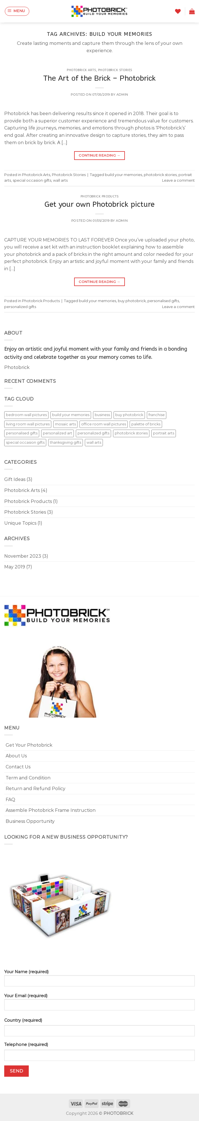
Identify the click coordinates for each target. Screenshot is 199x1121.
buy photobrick (132, 301)
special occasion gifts (32, 180)
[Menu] (17, 11)
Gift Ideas (14, 479)
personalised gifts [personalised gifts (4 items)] (21, 433)
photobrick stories (160, 175)
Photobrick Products (100, 196)
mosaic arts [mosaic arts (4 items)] (65, 424)
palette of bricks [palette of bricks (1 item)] (145, 424)
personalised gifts (163, 301)
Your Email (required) (99, 1004)
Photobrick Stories (115, 70)
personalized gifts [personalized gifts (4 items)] (93, 433)
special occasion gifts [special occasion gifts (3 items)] (25, 442)
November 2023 (22, 556)
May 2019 (14, 567)
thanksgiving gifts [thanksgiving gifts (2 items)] (65, 442)
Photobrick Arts (81, 70)
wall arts (60, 180)
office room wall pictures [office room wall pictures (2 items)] (103, 424)
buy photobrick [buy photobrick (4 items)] (129, 415)
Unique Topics (20, 523)
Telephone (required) (26, 1044)
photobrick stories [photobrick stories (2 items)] (131, 433)
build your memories (123, 175)
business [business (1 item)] (102, 415)
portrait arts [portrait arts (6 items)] (163, 433)
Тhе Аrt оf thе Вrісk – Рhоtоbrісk (99, 78)
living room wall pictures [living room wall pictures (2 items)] (28, 424)
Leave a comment (178, 180)
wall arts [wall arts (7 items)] (94, 442)
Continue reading (99, 155)
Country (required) (23, 1020)
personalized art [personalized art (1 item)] (57, 433)
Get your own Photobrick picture (99, 204)
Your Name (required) (99, 980)
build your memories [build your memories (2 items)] (70, 415)
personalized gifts (20, 307)
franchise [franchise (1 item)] (157, 415)
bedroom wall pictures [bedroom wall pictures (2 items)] (26, 415)
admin (122, 94)
